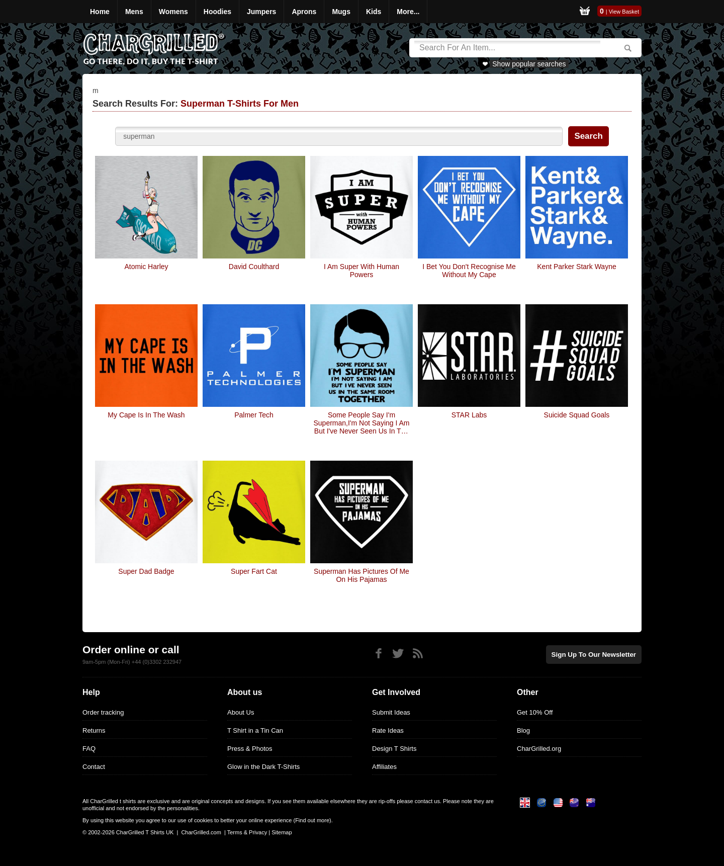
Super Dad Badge (146, 571)
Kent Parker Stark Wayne (576, 267)
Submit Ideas (391, 712)
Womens (173, 12)
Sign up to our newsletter (595, 654)
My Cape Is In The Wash (146, 415)
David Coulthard (254, 267)
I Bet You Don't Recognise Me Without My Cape (469, 271)
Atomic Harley (146, 267)
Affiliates (384, 766)
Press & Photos (250, 748)
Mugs (341, 12)
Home (100, 12)
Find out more (312, 820)
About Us (240, 712)
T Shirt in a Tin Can (255, 730)
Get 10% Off (535, 712)
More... (408, 12)
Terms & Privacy (247, 832)
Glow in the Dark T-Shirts (263, 766)
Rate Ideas (388, 730)
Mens (134, 12)
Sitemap (282, 832)
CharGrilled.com (201, 832)
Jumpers (261, 12)
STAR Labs (469, 415)
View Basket (624, 12)
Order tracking (103, 712)
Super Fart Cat (254, 571)
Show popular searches (529, 64)
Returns (94, 730)
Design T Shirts (394, 748)
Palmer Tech (254, 415)
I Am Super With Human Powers (361, 271)
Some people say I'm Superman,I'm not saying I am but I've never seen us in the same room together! (362, 423)
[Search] (507, 48)
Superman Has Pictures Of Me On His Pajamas (361, 575)
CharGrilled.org (539, 748)
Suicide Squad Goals (577, 415)
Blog (523, 730)
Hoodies (217, 12)
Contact (93, 766)
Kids (373, 12)
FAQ (89, 748)
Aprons (304, 12)
